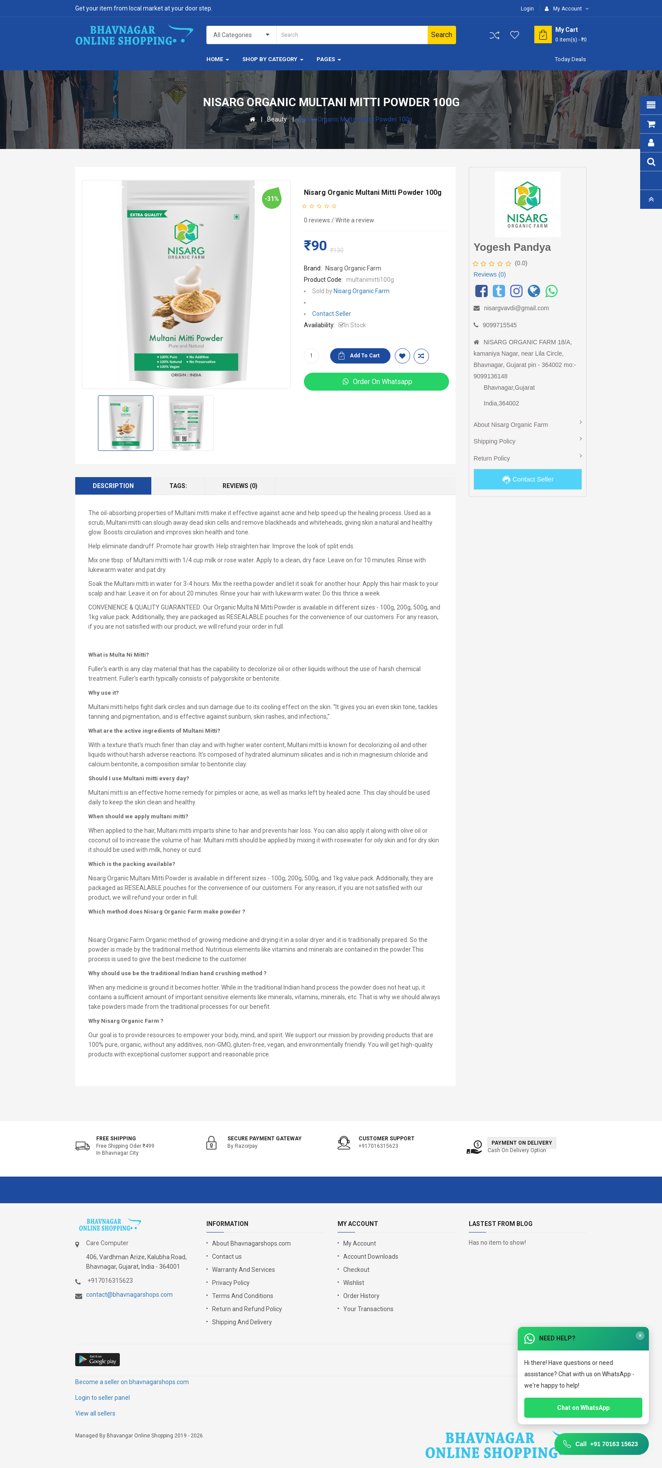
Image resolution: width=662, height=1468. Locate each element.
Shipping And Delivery (242, 1322)
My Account (359, 1243)
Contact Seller (331, 313)
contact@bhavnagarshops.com (129, 1294)
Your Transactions (368, 1308)
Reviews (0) (240, 485)
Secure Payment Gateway (264, 1139)
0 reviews (317, 220)
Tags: (178, 485)
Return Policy (492, 458)
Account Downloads (370, 1256)
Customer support (387, 1139)
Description (113, 485)
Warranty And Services (243, 1269)
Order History (361, 1295)
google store (98, 1359)
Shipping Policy (495, 441)
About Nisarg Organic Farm (511, 424)
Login (527, 9)
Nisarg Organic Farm (353, 268)
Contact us (227, 1256)
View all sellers (95, 1413)
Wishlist (353, 1282)
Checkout (356, 1269)
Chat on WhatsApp (583, 1407)
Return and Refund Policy (247, 1308)
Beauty (277, 119)
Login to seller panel (102, 1397)
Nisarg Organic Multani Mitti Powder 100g (355, 119)
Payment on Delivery (521, 1143)
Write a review (354, 220)
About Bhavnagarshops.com (251, 1243)
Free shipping (116, 1139)
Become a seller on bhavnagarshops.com (132, 1381)
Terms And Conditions (242, 1295)
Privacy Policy (231, 1282)
